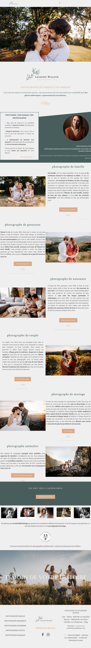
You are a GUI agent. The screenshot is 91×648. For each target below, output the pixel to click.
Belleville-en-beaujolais (81, 617)
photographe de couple (23, 335)
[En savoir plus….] (27, 157)
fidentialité (73, 638)
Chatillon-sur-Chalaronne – (74, 622)
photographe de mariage (68, 394)
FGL (64, 635)
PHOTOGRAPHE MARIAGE (15, 635)
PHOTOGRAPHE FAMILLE (15, 616)
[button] (60, 3)
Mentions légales (74, 635)
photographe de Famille (68, 167)
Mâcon (69, 617)
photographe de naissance (68, 279)
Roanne (66, 619)
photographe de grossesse (23, 225)
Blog (86, 622)
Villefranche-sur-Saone (79, 619)
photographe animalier (23, 446)
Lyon (63, 617)
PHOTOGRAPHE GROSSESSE (15, 625)
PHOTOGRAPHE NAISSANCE (15, 621)
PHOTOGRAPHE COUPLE (15, 630)
